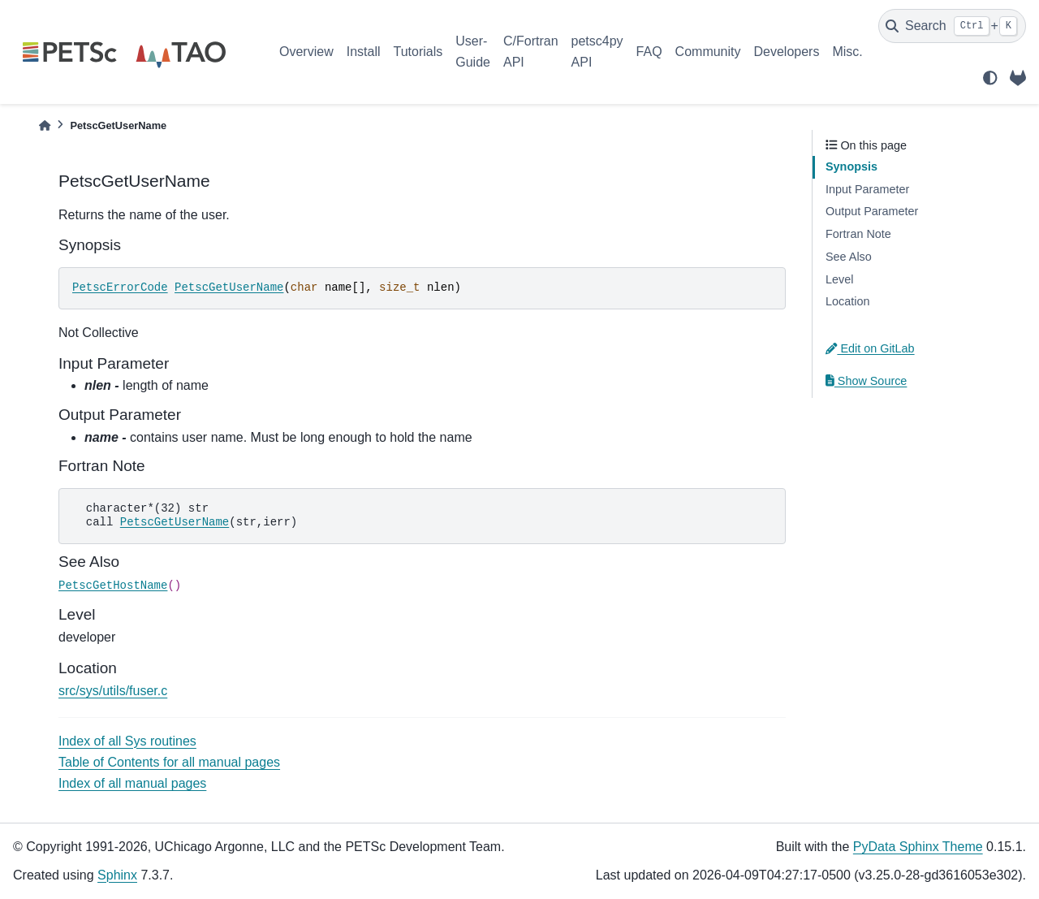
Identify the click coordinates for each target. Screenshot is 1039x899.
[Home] (44, 125)
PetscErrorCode (120, 287)
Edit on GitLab (870, 348)
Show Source (866, 380)
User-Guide (472, 51)
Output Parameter (872, 211)
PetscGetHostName (112, 585)
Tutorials (417, 51)
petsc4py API (597, 51)
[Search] (952, 26)
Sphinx (117, 875)
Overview (306, 51)
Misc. (847, 51)
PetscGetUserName (229, 287)
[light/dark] (990, 78)
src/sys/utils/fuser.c (112, 691)
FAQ (649, 51)
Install (364, 51)
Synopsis (851, 166)
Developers (787, 51)
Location (847, 301)
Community (708, 51)
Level (839, 279)
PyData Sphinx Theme (918, 847)
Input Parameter (867, 189)
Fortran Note (858, 233)
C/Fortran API (530, 51)
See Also (849, 256)
